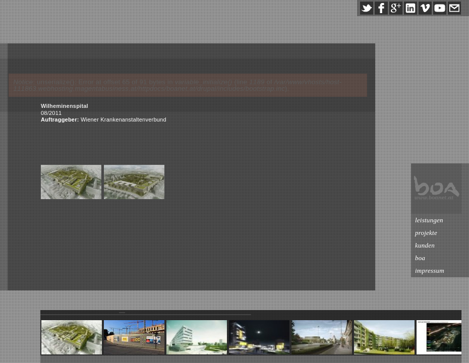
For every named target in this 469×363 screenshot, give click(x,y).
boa (420, 258)
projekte (426, 232)
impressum (429, 270)
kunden (425, 245)
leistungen (429, 220)
